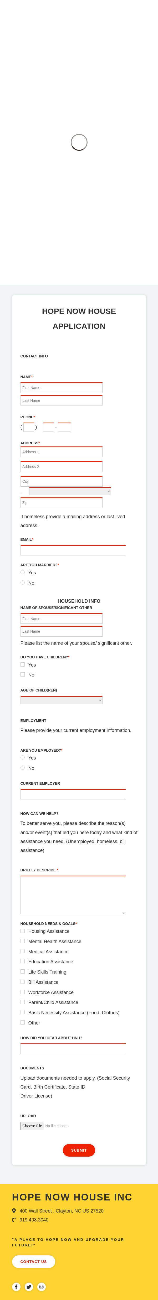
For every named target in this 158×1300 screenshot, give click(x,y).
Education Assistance (50, 961)
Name (27, 377)
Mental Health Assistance (54, 941)
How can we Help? (40, 814)
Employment (34, 721)
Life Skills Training (47, 972)
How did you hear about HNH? (52, 1038)
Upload (28, 1116)
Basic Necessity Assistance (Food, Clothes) (74, 1012)
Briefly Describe (39, 870)
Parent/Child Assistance (53, 1002)
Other (34, 1023)
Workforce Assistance (51, 992)
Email (27, 539)
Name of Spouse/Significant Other (56, 608)
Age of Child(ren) (39, 690)
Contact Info (34, 356)
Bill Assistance (43, 982)
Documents (32, 1068)
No (31, 583)
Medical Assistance (48, 951)
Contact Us (34, 1262)
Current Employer (40, 783)
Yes (32, 572)
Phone (28, 417)
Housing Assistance (49, 931)
